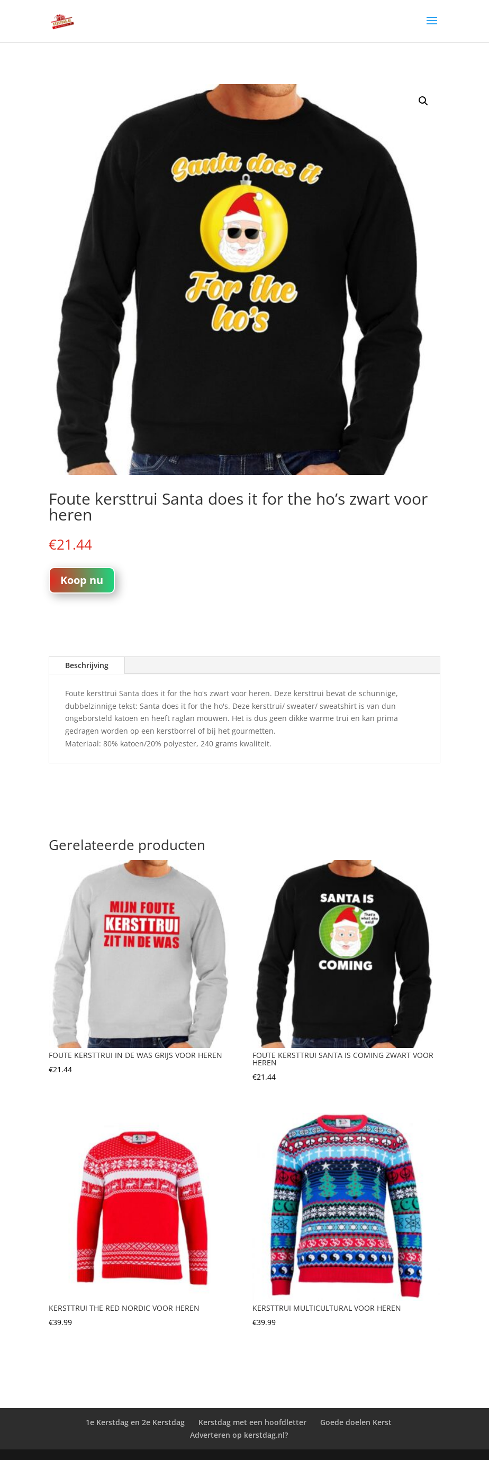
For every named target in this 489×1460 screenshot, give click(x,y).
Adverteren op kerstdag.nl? (239, 1435)
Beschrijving (86, 665)
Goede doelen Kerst (356, 1422)
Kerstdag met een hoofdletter (252, 1422)
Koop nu (81, 580)
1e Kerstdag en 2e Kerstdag (135, 1422)
